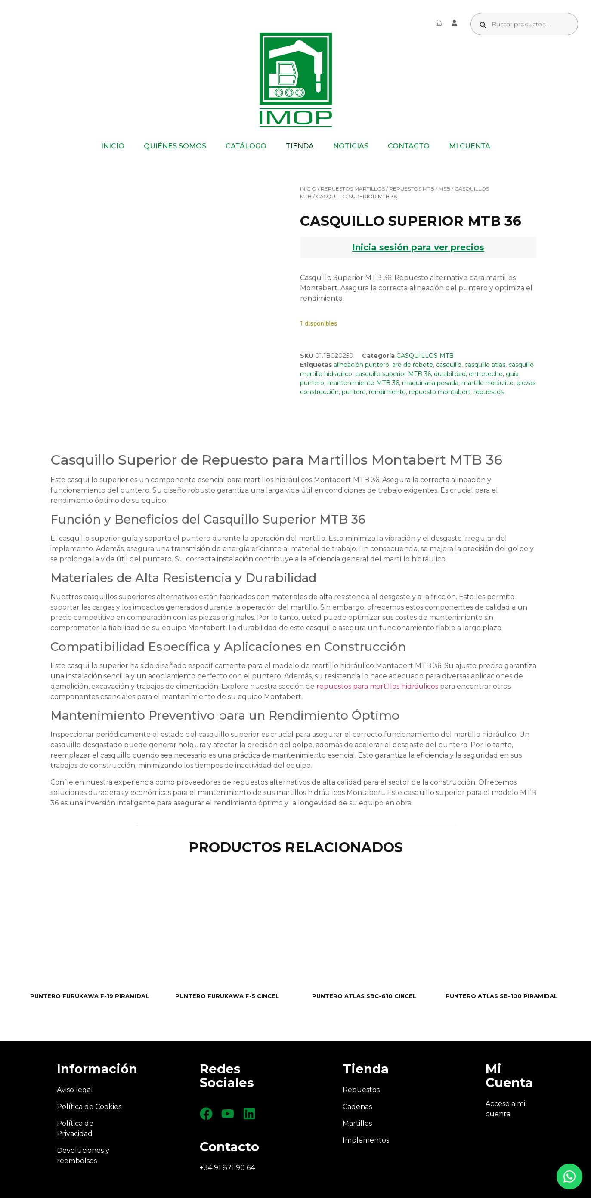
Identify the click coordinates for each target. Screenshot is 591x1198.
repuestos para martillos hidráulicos (377, 686)
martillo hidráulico (487, 383)
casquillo (448, 365)
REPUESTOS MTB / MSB (419, 188)
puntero (354, 392)
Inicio (308, 188)
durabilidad (450, 374)
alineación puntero (361, 365)
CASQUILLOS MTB (425, 356)
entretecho (486, 374)
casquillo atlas (484, 365)
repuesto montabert (439, 392)
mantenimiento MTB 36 (363, 383)
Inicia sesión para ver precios (418, 247)
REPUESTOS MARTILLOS (353, 188)
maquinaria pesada (430, 383)
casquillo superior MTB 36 (393, 374)
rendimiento (387, 392)
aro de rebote (412, 365)
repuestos (488, 392)
